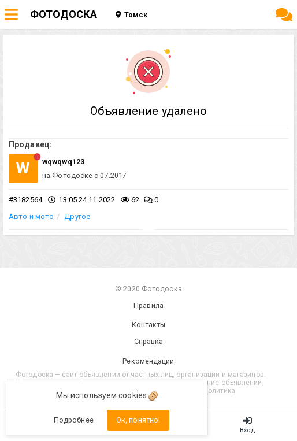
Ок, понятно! (138, 420)
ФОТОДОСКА (63, 14)
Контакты (149, 324)
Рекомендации (148, 361)
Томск (131, 14)
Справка (149, 341)
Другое (77, 216)
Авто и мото (31, 216)
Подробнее (74, 420)
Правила (148, 305)
